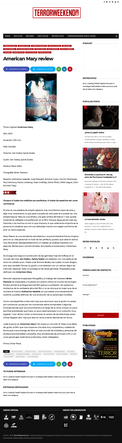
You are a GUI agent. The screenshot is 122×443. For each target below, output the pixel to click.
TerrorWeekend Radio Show (81, 36)
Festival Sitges (54, 45)
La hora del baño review (95, 219)
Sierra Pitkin (18, 52)
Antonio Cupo (24, 45)
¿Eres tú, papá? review (94, 132)
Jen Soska (66, 45)
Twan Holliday (44, 52)
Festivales (43, 36)
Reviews (30, 36)
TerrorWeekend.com (21, 435)
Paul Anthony (53, 49)
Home (7, 36)
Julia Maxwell (9, 49)
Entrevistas (58, 36)
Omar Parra (40, 49)
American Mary (10, 45)
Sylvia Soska (31, 52)
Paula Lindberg (67, 49)
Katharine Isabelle (25, 49)
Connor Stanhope (39, 45)
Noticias (18, 36)
